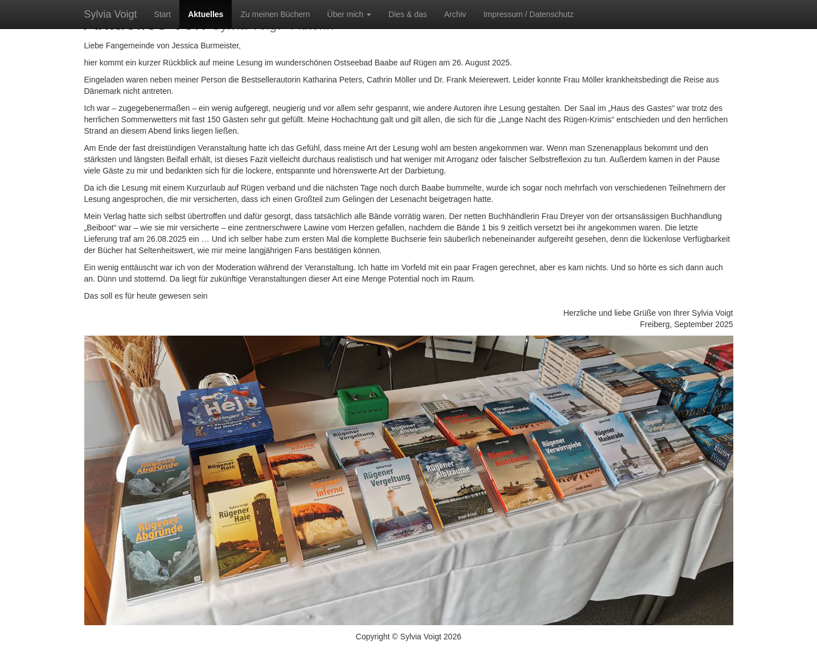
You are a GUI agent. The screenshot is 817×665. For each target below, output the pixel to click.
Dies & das (407, 14)
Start (162, 14)
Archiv (455, 14)
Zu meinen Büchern (275, 14)
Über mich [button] (349, 14)
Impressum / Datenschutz (528, 14)
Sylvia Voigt (110, 14)
